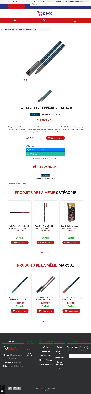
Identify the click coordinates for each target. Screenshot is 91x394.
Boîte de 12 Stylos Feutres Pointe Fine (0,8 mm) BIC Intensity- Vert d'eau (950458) (71, 227)
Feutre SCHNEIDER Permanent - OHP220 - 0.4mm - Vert (19, 299)
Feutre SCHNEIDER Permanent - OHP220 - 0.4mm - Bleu (45, 299)
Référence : (46, 114)
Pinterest (55, 158)
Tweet (46, 158)
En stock (19, 238)
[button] (42, 253)
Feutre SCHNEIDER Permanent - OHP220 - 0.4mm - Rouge (71, 299)
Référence (40, 179)
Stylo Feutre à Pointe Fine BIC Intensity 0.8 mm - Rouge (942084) (19, 227)
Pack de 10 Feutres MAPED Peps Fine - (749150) (44, 227)
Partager (37, 158)
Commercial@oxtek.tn (15, 366)
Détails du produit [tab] (45, 166)
